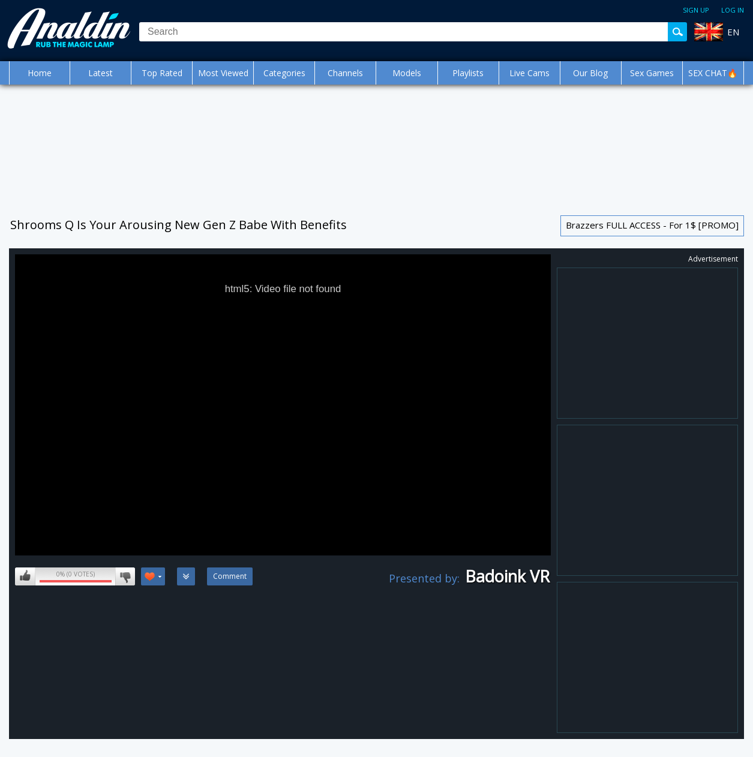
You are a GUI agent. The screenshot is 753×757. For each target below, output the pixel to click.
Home (40, 73)
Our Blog (590, 73)
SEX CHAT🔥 (712, 73)
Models (406, 73)
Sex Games (652, 73)
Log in (732, 9)
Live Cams (529, 73)
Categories (284, 73)
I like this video (25, 576)
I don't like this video (125, 576)
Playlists (468, 73)
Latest (100, 73)
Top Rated (162, 73)
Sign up (696, 9)
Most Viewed (223, 73)
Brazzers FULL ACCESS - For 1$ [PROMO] (652, 225)
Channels (345, 73)
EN (733, 32)
